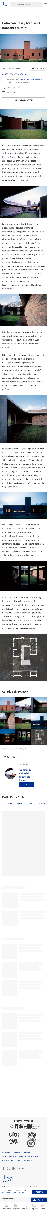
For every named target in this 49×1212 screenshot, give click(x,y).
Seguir (26, 784)
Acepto (39, 1192)
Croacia (22, 74)
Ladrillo (20, 803)
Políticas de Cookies (7, 1194)
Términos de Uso (6, 1192)
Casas (5, 74)
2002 (14, 92)
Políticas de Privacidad (18, 1192)
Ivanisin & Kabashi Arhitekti (31, 79)
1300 (15, 87)
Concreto (8, 803)
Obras (31, 803)
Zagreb (5, 157)
